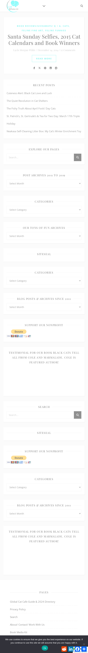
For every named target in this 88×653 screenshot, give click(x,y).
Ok (44, 648)
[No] (84, 644)
